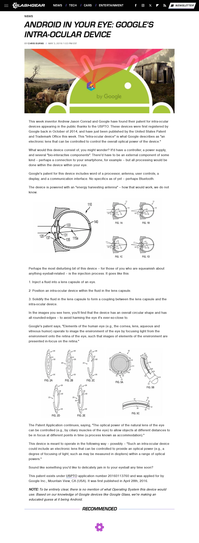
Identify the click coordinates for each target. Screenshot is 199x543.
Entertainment (111, 5)
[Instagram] (143, 5)
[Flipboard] (157, 5)
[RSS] (165, 5)
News (57, 5)
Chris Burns (36, 43)
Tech (73, 5)
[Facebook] (136, 5)
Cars (88, 5)
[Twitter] (150, 5)
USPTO (71, 476)
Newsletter (182, 5)
